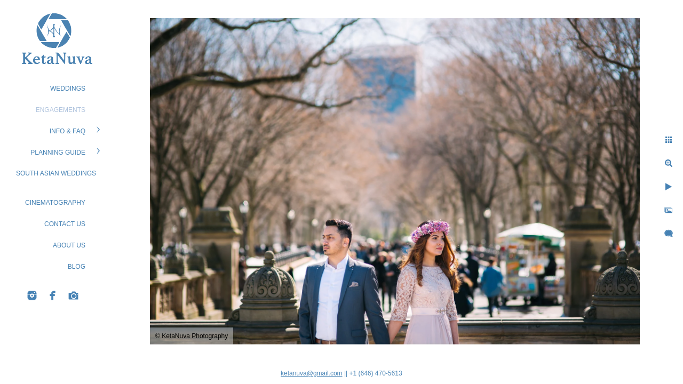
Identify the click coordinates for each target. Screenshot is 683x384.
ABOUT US (69, 245)
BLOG (76, 266)
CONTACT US (64, 224)
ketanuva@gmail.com (312, 373)
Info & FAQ (67, 131)
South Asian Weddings (56, 173)
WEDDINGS (67, 88)
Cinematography (55, 202)
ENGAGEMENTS (60, 110)
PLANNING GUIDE (57, 152)
